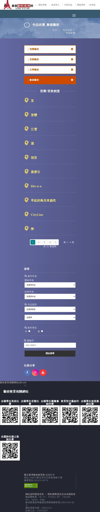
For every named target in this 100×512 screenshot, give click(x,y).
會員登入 (55, 5)
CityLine (37, 214)
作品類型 (31, 304)
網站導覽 (43, 5)
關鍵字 (29, 340)
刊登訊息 (68, 5)
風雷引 (35, 172)
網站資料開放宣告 (34, 494)
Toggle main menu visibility (74, 15)
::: (36, 5)
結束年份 (29, 292)
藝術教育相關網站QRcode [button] (13, 382)
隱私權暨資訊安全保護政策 (62, 494)
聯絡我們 (81, 5)
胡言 (34, 157)
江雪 (34, 129)
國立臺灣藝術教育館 (34, 475)
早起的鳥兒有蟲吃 (43, 200)
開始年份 (29, 280)
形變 (34, 115)
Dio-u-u (36, 186)
